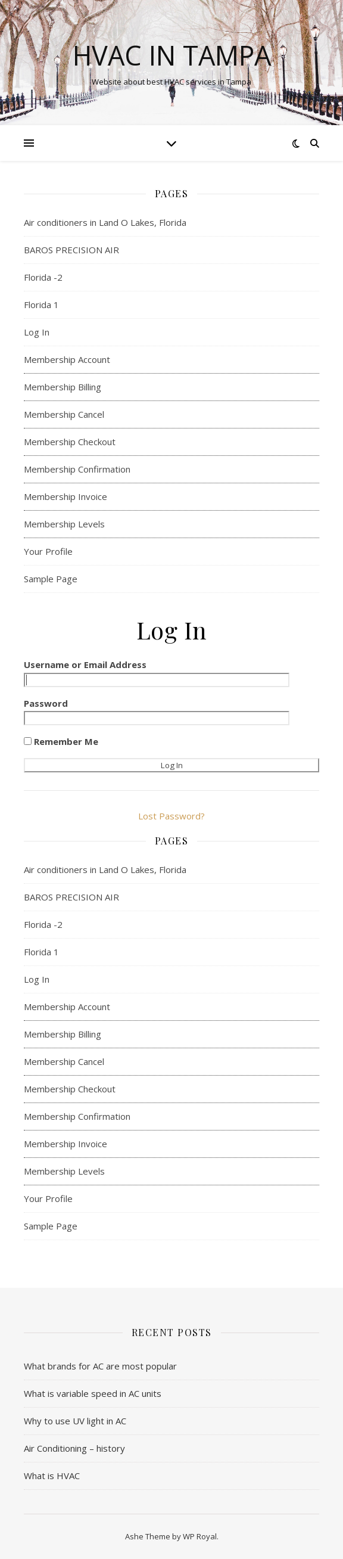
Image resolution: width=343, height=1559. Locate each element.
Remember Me (61, 741)
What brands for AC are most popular (100, 1366)
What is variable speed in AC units (92, 1393)
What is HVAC (52, 1476)
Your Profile (48, 551)
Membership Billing (62, 387)
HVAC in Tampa (172, 55)
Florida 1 (41, 304)
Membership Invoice (65, 496)
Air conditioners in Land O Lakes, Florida (105, 222)
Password (46, 703)
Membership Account (67, 359)
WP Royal (200, 1536)
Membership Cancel (64, 414)
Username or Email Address (85, 664)
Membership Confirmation (77, 469)
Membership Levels (64, 524)
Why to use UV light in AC (75, 1421)
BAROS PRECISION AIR (72, 250)
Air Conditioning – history (74, 1448)
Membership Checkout (70, 442)
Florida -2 (43, 277)
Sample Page (50, 579)
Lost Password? (171, 816)
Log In (36, 332)
